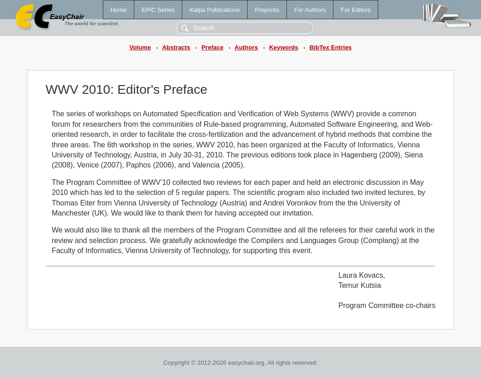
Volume (140, 47)
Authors (246, 47)
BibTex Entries (330, 47)
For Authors (310, 9)
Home (119, 9)
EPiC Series (158, 9)
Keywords (283, 47)
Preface (212, 47)
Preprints (267, 9)
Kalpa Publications (215, 9)
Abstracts (176, 47)
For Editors (355, 9)
